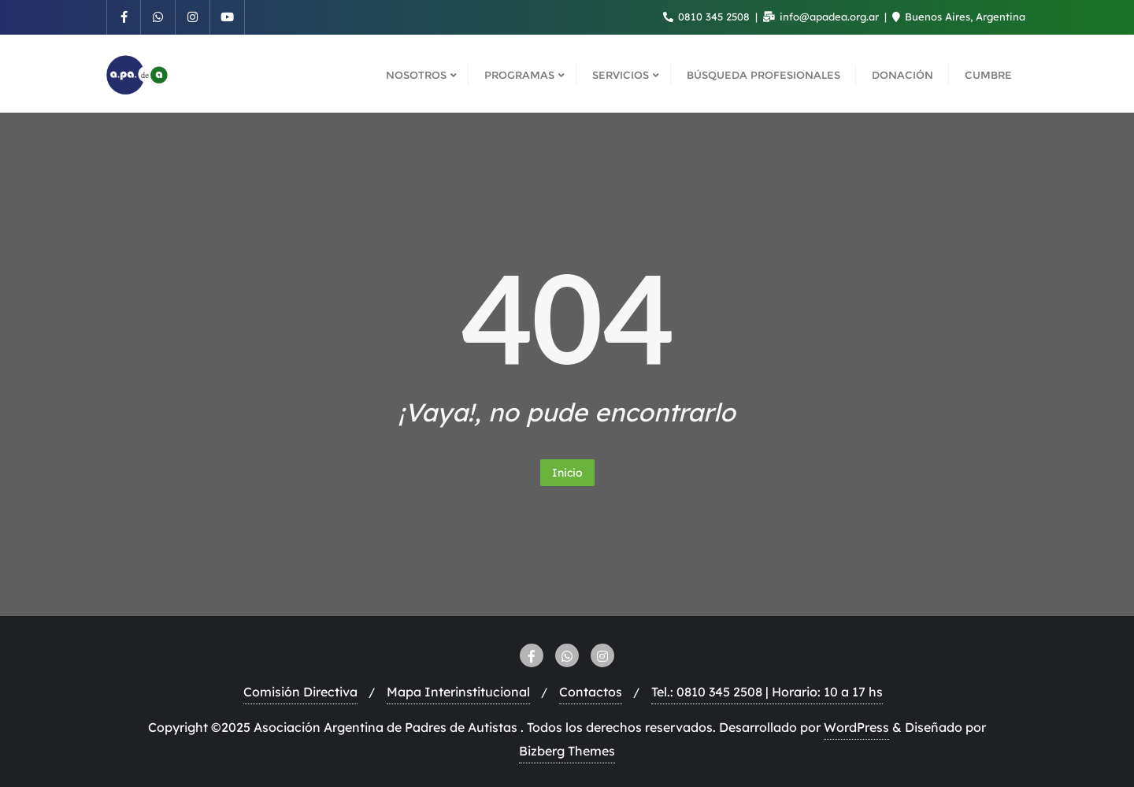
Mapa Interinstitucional (458, 692)
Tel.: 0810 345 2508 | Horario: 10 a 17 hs (767, 692)
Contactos (590, 692)
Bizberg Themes (567, 751)
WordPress (856, 727)
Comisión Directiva (300, 692)
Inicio (567, 473)
